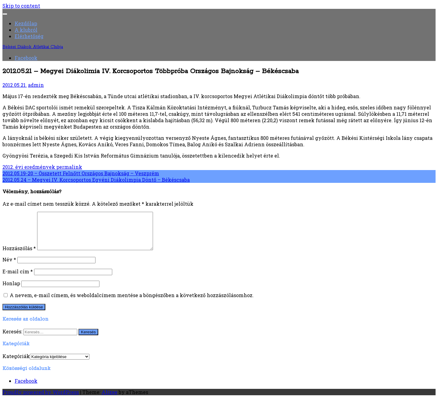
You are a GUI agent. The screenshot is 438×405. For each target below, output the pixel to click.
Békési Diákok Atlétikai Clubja (32, 47)
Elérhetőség (29, 36)
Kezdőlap (26, 23)
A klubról (26, 30)
